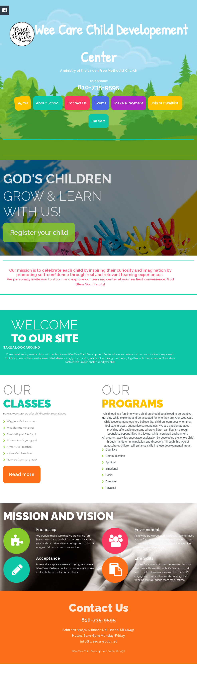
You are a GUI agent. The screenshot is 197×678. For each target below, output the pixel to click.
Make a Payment (128, 103)
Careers (98, 121)
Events (100, 103)
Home (22, 103)
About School (47, 103)
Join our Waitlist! (165, 103)
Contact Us (77, 103)
